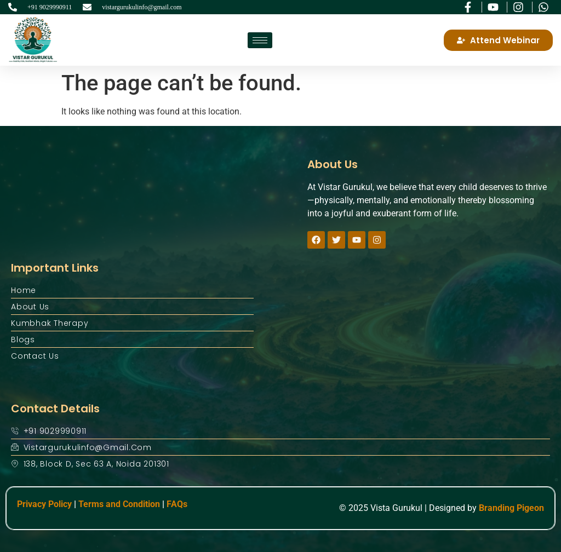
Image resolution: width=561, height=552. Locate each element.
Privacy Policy (44, 504)
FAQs (177, 504)
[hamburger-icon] (260, 40)
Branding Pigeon (511, 508)
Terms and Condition (119, 504)
